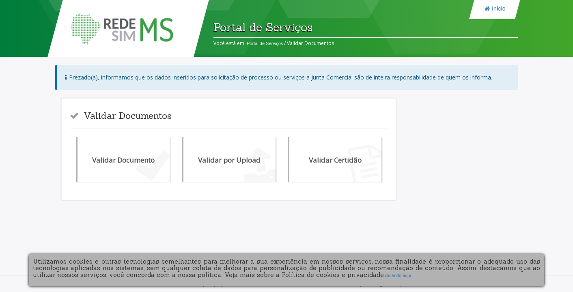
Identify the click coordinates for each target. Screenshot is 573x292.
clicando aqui (397, 275)
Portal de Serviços (265, 43)
